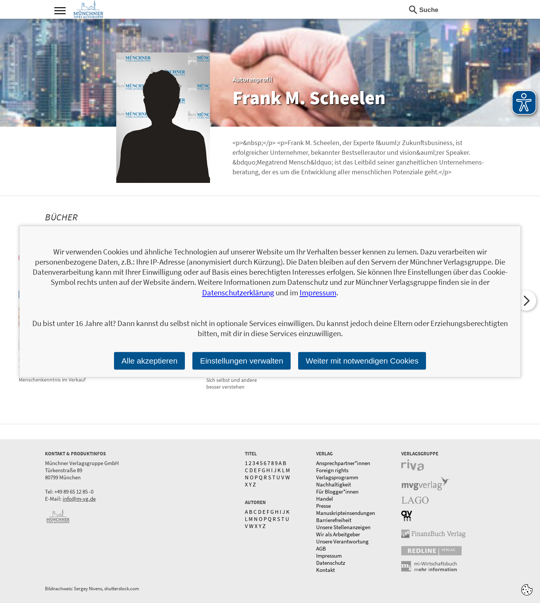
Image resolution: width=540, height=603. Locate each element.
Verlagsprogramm (337, 477)
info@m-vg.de (79, 498)
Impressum (329, 555)
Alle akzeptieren (149, 360)
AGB (321, 548)
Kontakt (325, 569)
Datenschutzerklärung (238, 292)
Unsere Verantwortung (342, 541)
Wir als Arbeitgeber (338, 534)
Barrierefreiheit (333, 520)
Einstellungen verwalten (241, 360)
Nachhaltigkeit (333, 484)
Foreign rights (332, 470)
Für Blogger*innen (337, 491)
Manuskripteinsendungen (345, 512)
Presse (323, 505)
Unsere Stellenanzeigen (343, 527)
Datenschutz (330, 562)
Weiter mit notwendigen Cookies (362, 360)
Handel (324, 498)
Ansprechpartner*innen (343, 463)
